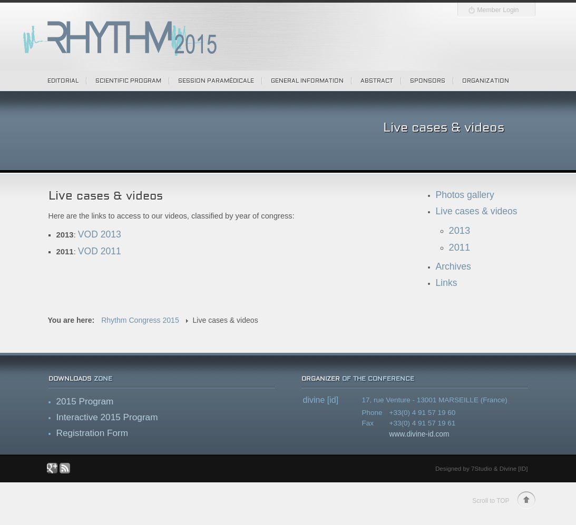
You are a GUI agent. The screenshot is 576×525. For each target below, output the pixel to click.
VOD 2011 (99, 251)
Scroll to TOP (490, 500)
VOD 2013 (99, 234)
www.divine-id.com (419, 434)
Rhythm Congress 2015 (140, 320)
